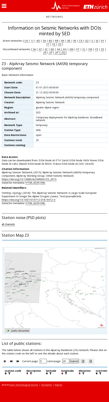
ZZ (59, 44)
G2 (87, 40)
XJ (97, 40)
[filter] (8, 373)
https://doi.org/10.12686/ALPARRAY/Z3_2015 (29, 179)
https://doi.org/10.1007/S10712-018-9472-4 (28, 199)
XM (71, 49)
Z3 (102, 49)
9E (69, 40)
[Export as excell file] (83, 361)
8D (50, 40)
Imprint (58, 384)
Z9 (44, 52)
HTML (29, 182)
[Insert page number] (43, 361)
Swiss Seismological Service (23, 384)
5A (44, 40)
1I (32, 40)
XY (102, 40)
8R (56, 40)
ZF (50, 52)
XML (42, 182)
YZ (54, 44)
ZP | (57, 52)
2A (34, 49)
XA (59, 49)
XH (64, 49)
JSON (36, 182)
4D (38, 40)
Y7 (47, 44)
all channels (8, 224)
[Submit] (74, 361)
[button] (4, 6)
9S (74, 40)
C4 (80, 40)
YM (90, 49)
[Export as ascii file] (90, 361)
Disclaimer (46, 384)
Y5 (96, 49)
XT (77, 49)
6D (52, 49)
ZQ (63, 52)
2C (46, 49)
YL (83, 49)
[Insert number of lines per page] (65, 361)
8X (62, 40)
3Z (40, 49)
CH (27, 40)
